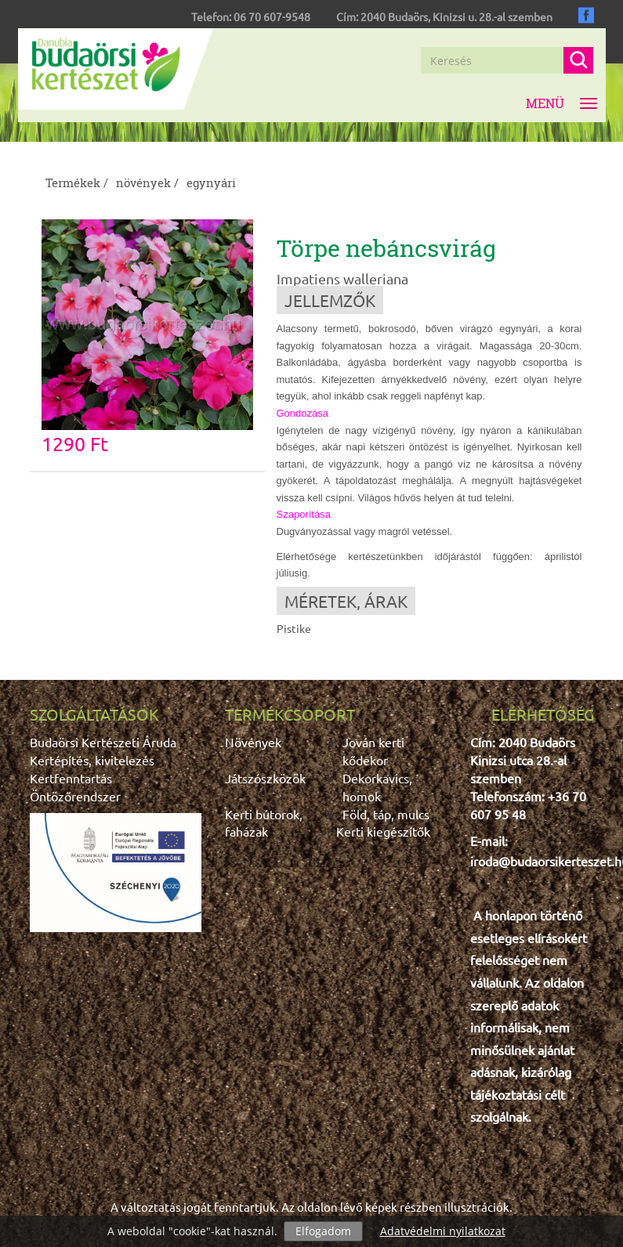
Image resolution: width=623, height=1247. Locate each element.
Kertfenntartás (71, 778)
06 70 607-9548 (272, 16)
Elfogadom (323, 1231)
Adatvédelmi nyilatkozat (442, 1231)
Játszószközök (265, 778)
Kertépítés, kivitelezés (92, 760)
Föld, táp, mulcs (385, 814)
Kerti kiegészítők (383, 831)
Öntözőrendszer (75, 796)
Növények (253, 742)
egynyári (211, 182)
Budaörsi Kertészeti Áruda (103, 742)
